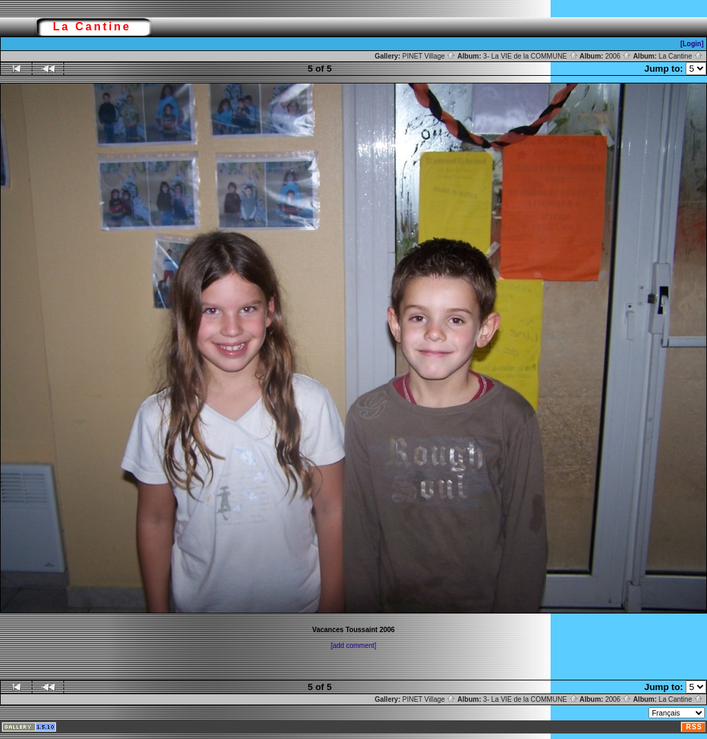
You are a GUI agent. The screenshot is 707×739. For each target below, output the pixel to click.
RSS (694, 727)
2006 (618, 56)
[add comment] (353, 645)
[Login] (692, 44)
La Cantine (681, 56)
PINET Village (429, 56)
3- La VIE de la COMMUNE (530, 56)
